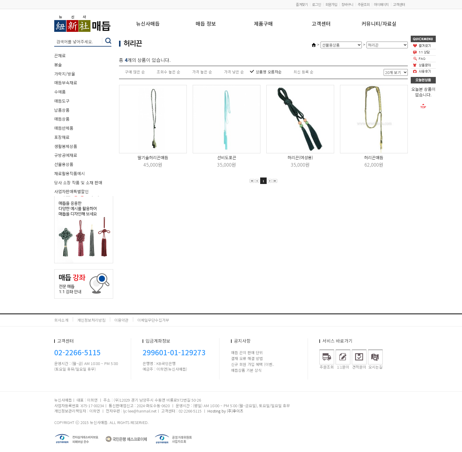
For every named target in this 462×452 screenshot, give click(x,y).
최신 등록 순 (303, 72)
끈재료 (60, 55)
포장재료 (62, 137)
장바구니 (347, 4)
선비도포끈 (226, 157)
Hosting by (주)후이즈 (225, 411)
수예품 (60, 92)
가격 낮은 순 (234, 72)
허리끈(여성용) (300, 157)
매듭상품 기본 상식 (246, 370)
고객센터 (399, 4)
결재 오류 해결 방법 (247, 358)
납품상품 (62, 110)
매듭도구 (62, 101)
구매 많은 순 (135, 72)
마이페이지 (381, 4)
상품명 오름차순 (269, 72)
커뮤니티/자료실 (379, 24)
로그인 (316, 4)
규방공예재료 (65, 155)
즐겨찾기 (302, 4)
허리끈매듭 (373, 157)
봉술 (58, 65)
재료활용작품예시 (69, 173)
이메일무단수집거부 (153, 320)
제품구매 (263, 24)
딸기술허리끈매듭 (153, 157)
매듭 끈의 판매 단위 (247, 352)
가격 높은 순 (202, 72)
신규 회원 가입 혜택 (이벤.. (252, 364)
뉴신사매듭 (148, 24)
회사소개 (61, 320)
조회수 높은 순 (168, 72)
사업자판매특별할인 (71, 191)
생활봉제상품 (65, 146)
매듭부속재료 (65, 83)
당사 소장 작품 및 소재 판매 (78, 182)
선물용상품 (63, 164)
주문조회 (363, 4)
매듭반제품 (63, 128)
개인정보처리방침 (91, 320)
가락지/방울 (64, 74)
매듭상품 (62, 119)
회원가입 (331, 4)
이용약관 (121, 320)
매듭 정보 (206, 24)
